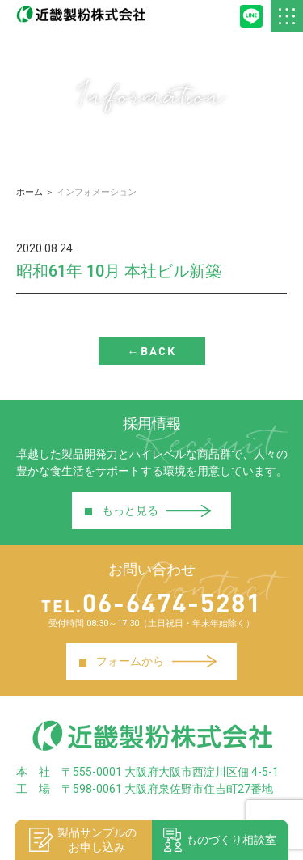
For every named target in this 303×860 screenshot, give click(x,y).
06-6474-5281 (151, 602)
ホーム (29, 192)
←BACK (152, 351)
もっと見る (147, 510)
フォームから (147, 661)
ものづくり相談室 (219, 840)
